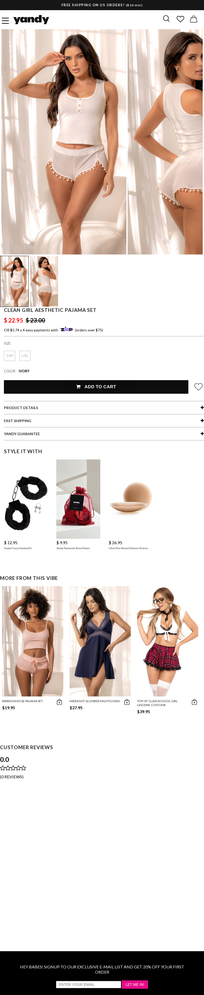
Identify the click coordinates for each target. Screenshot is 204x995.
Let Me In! (134, 984)
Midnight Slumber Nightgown (95, 701)
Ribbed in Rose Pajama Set (22, 701)
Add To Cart (96, 386)
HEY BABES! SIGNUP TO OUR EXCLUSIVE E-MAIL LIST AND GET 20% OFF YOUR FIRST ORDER (102, 969)
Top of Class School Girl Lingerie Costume (157, 703)
